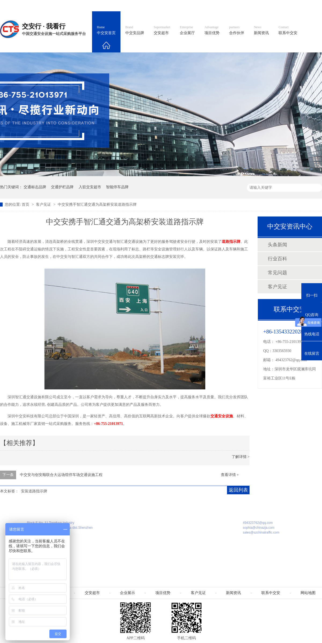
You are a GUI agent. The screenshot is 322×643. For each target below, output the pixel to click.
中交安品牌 (134, 30)
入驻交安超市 (90, 187)
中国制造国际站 (257, 5)
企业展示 (127, 593)
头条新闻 (277, 244)
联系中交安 (288, 30)
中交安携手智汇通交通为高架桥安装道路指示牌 (97, 205)
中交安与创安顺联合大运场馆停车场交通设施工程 (61, 475)
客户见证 (44, 205)
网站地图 (286, 5)
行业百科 (277, 258)
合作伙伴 (236, 30)
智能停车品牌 (117, 187)
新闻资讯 (261, 30)
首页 (26, 205)
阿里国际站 (226, 5)
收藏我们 (310, 5)
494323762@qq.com (291, 360)
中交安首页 (106, 30)
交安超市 (162, 30)
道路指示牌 (231, 242)
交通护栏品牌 (62, 187)
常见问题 (277, 272)
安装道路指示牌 (34, 491)
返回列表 (238, 490)
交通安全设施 (221, 416)
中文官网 (176, 5)
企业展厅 (187, 30)
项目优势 (211, 30)
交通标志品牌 (35, 187)
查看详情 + (230, 475)
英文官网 (200, 5)
